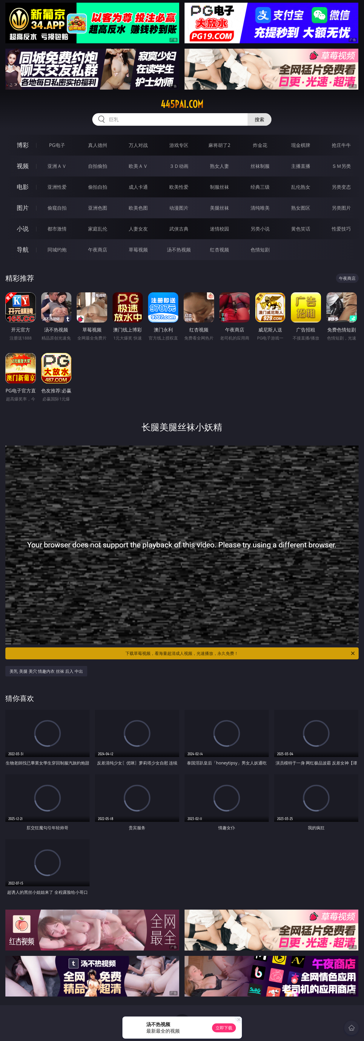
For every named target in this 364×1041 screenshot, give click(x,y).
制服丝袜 (219, 187)
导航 (23, 249)
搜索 (259, 119)
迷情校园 (219, 228)
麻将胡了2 (219, 145)
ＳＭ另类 (341, 166)
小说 (23, 229)
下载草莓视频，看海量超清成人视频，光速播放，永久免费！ (240, 653)
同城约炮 (57, 249)
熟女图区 (300, 208)
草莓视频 (138, 249)
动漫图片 (178, 208)
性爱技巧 (341, 228)
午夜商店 (97, 249)
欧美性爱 (178, 187)
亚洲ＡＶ (57, 166)
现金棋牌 (300, 145)
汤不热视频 (179, 249)
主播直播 (300, 166)
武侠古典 (178, 228)
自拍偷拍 (97, 166)
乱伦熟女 (300, 187)
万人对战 (138, 145)
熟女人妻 (219, 166)
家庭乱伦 (97, 228)
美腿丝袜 (219, 208)
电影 (23, 187)
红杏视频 (219, 249)
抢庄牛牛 (341, 145)
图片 (23, 208)
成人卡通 (138, 187)
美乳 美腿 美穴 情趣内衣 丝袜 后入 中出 (46, 671)
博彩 (23, 145)
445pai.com (182, 104)
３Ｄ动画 (178, 166)
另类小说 (260, 228)
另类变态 (341, 187)
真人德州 (97, 145)
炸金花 (260, 145)
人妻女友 (138, 228)
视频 (23, 166)
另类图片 (341, 208)
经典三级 (260, 187)
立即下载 (224, 1028)
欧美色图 (138, 208)
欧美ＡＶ (138, 166)
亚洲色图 (97, 208)
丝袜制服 (260, 166)
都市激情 (57, 228)
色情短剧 (260, 249)
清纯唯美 (260, 208)
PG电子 (57, 145)
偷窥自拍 (57, 208)
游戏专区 (178, 145)
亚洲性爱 (57, 187)
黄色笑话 (300, 228)
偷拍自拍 (97, 187)
